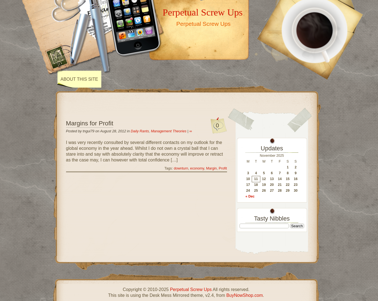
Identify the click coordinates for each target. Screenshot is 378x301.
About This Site (79, 79)
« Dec (250, 196)
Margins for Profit (89, 123)
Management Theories (169, 131)
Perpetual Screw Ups (203, 12)
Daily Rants (140, 131)
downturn (181, 168)
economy (197, 168)
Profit (223, 168)
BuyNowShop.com (244, 295)
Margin (211, 168)
